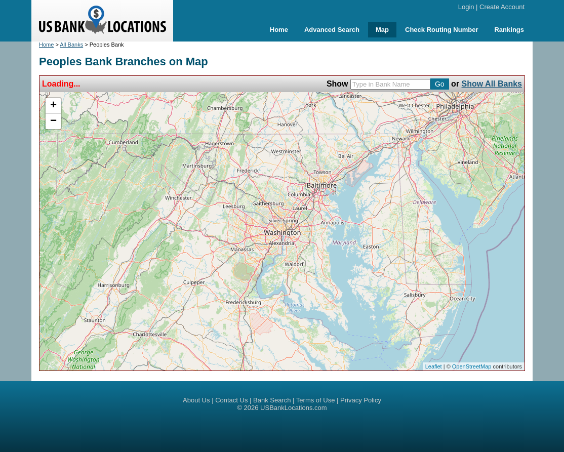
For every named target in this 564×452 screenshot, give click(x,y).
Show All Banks (492, 83)
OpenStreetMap (472, 366)
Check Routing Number (441, 29)
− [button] (53, 121)
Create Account (502, 7)
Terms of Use (315, 400)
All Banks (71, 45)
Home (279, 29)
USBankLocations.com (293, 408)
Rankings (509, 29)
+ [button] (53, 105)
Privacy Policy (360, 400)
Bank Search (272, 400)
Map (382, 29)
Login (466, 7)
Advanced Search (331, 29)
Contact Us (231, 400)
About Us (196, 400)
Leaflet (433, 366)
